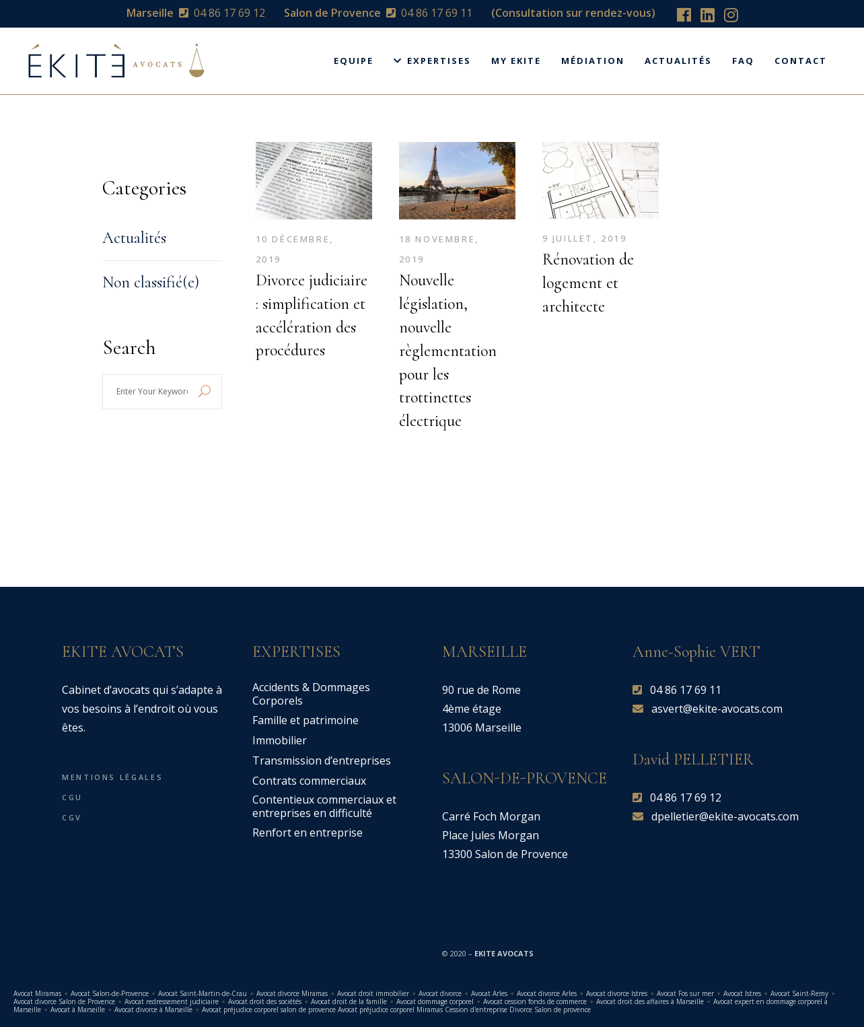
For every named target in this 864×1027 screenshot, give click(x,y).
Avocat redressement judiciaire (171, 1001)
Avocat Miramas (37, 993)
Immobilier (279, 740)
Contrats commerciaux (309, 780)
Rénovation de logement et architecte (588, 283)
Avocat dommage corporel (435, 1001)
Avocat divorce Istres (616, 993)
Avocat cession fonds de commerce (535, 1001)
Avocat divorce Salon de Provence (64, 1001)
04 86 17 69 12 (229, 12)
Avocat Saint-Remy (799, 993)
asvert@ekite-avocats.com (717, 708)
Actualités (134, 238)
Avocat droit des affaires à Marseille (650, 1001)
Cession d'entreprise (476, 1009)
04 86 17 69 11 (436, 12)
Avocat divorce (440, 993)
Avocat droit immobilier (373, 993)
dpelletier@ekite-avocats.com (725, 816)
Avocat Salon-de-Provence (111, 993)
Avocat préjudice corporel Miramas (390, 1009)
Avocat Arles (489, 993)
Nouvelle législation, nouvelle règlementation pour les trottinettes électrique (448, 351)
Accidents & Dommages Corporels (311, 693)
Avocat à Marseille (77, 1009)
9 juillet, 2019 (584, 238)
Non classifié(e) (150, 282)
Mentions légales (112, 777)
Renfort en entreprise (307, 832)
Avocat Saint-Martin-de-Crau (202, 993)
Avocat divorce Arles (547, 993)
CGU (72, 797)
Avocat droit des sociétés (264, 1001)
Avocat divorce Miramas (292, 993)
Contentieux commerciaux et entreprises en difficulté (324, 806)
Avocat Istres (742, 993)
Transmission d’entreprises (321, 760)
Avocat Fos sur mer (685, 993)
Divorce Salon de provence (550, 1009)
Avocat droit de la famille (349, 1001)
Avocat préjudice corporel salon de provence (269, 1009)
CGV (72, 817)
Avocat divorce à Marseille (153, 1009)
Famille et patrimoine (305, 720)
